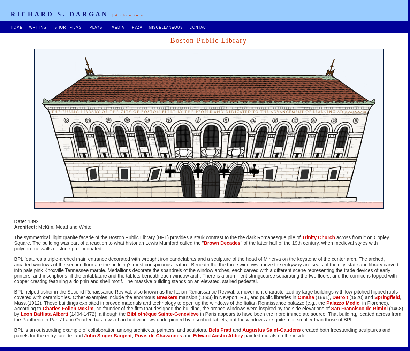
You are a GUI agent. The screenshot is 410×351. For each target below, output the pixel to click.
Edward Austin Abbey (218, 335)
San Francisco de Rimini (359, 308)
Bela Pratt (220, 330)
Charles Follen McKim (68, 308)
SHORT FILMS (68, 27)
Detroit (340, 297)
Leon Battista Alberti (44, 314)
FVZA (137, 27)
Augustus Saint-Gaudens (271, 330)
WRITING (37, 27)
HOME (17, 27)
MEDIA (118, 27)
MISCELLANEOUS (166, 27)
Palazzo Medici (343, 303)
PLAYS (96, 27)
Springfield (387, 297)
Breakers (166, 297)
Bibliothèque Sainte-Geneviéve (163, 314)
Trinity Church (318, 237)
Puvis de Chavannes (158, 335)
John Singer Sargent (108, 335)
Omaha (306, 297)
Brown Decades (222, 243)
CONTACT (198, 27)
